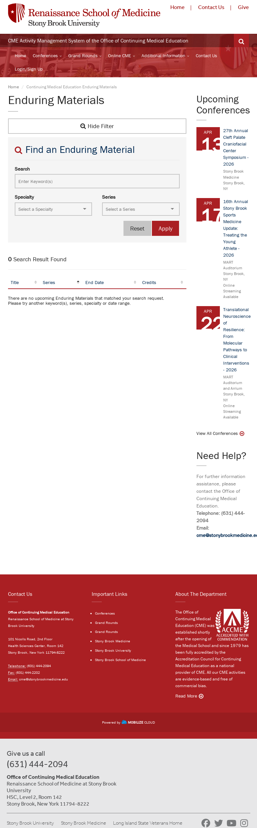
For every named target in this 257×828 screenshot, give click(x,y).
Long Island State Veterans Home (147, 823)
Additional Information (163, 56)
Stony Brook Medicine (112, 641)
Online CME (119, 56)
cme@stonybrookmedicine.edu (43, 679)
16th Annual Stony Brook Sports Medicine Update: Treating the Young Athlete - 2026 (235, 228)
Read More (186, 696)
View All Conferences (217, 433)
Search (22, 169)
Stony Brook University (113, 650)
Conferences (45, 56)
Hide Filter (97, 126)
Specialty (24, 197)
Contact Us (211, 7)
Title (15, 282)
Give (243, 7)
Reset (137, 228)
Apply (165, 228)
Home (177, 7)
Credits (149, 282)
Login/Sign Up (28, 69)
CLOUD (138, 722)
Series (108, 197)
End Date (94, 282)
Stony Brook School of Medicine (120, 659)
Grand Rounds (83, 56)
